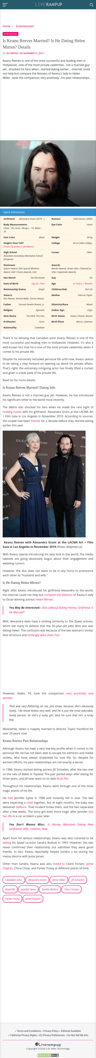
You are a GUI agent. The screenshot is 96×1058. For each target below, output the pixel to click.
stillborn (21, 807)
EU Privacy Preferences (52, 1035)
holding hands (12, 412)
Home (6, 26)
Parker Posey (12, 898)
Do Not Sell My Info (77, 1035)
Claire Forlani (71, 889)
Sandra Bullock (50, 889)
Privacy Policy (51, 1031)
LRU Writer (12, 53)
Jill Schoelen (77, 880)
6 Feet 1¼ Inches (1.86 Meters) (19, 246)
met (9, 798)
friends (35, 421)
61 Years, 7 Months (82, 283)
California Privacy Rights (23, 1035)
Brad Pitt (62, 779)
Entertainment (25, 26)
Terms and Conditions (29, 1031)
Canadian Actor (13, 880)
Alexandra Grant (37, 880)
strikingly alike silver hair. (43, 635)
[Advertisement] (48, 110)
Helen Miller (58, 880)
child (30, 803)
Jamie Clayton (32, 898)
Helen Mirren (44, 599)
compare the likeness (58, 595)
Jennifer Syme (28, 889)
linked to (59, 864)
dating (7, 843)
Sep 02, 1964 (37, 283)
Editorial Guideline (71, 1031)
